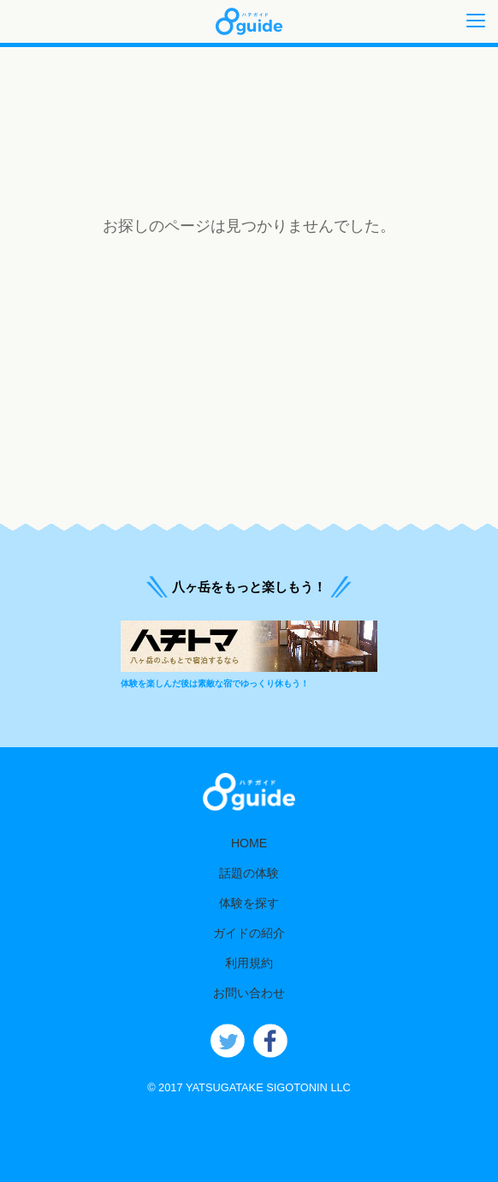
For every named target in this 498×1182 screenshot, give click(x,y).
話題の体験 (249, 873)
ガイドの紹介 (249, 933)
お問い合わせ (249, 993)
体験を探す (249, 903)
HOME (249, 843)
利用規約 (249, 963)
